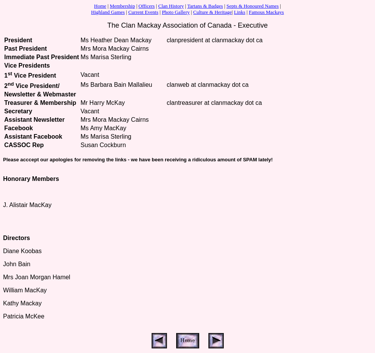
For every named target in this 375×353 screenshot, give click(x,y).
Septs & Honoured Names (252, 6)
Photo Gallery (176, 12)
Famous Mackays (266, 12)
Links (240, 12)
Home (100, 6)
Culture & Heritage (212, 12)
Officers (147, 6)
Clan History (171, 6)
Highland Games (108, 12)
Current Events (143, 12)
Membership (122, 6)
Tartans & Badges (205, 6)
